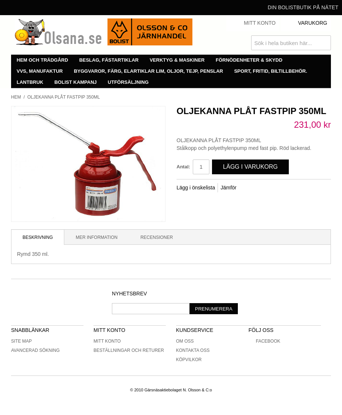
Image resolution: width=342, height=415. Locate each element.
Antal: (183, 166)
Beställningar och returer (128, 350)
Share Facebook (252, 188)
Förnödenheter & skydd (249, 60)
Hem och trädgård (42, 60)
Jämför (228, 188)
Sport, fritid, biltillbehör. (270, 71)
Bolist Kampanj (75, 82)
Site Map (21, 341)
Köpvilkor (189, 359)
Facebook (264, 341)
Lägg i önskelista (196, 188)
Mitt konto (107, 341)
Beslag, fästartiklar (108, 60)
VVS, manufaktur (40, 71)
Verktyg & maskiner (177, 60)
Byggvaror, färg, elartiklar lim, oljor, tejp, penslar (148, 71)
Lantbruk (30, 82)
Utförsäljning (128, 82)
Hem (16, 97)
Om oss (185, 341)
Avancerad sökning (35, 350)
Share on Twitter (266, 188)
